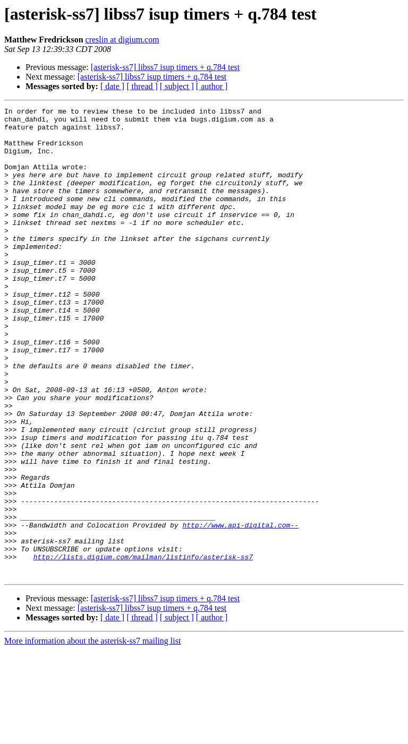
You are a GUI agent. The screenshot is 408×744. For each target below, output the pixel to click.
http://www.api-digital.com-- (240, 609)
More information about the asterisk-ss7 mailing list (92, 734)
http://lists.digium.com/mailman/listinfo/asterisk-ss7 (143, 647)
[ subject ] (177, 86)
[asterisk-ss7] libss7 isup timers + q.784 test (165, 67)
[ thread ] (142, 86)
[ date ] (112, 86)
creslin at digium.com (122, 39)
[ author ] (212, 86)
